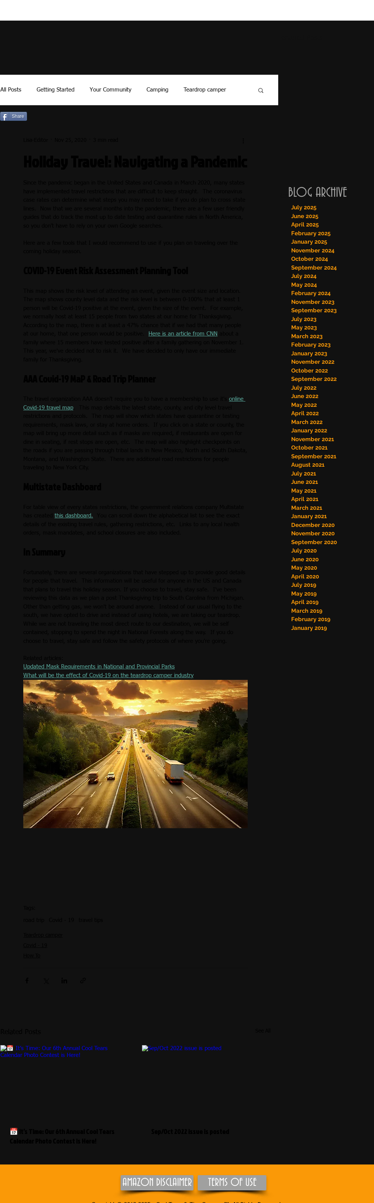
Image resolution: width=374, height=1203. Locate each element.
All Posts (10, 90)
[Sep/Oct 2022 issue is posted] (206, 1081)
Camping (157, 90)
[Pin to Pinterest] (41, 116)
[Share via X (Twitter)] (45, 980)
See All (263, 1031)
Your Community (110, 90)
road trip (33, 920)
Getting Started (55, 90)
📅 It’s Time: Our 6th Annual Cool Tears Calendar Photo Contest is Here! (62, 1136)
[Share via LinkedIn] (64, 980)
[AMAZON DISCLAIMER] (157, 1182)
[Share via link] (83, 980)
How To (31, 956)
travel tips (91, 920)
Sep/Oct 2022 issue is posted (190, 1131)
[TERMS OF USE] (232, 1182)
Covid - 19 (61, 920)
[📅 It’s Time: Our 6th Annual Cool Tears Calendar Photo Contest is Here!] (64, 1081)
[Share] (13, 116)
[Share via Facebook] (27, 980)
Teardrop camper (205, 90)
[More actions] (243, 140)
